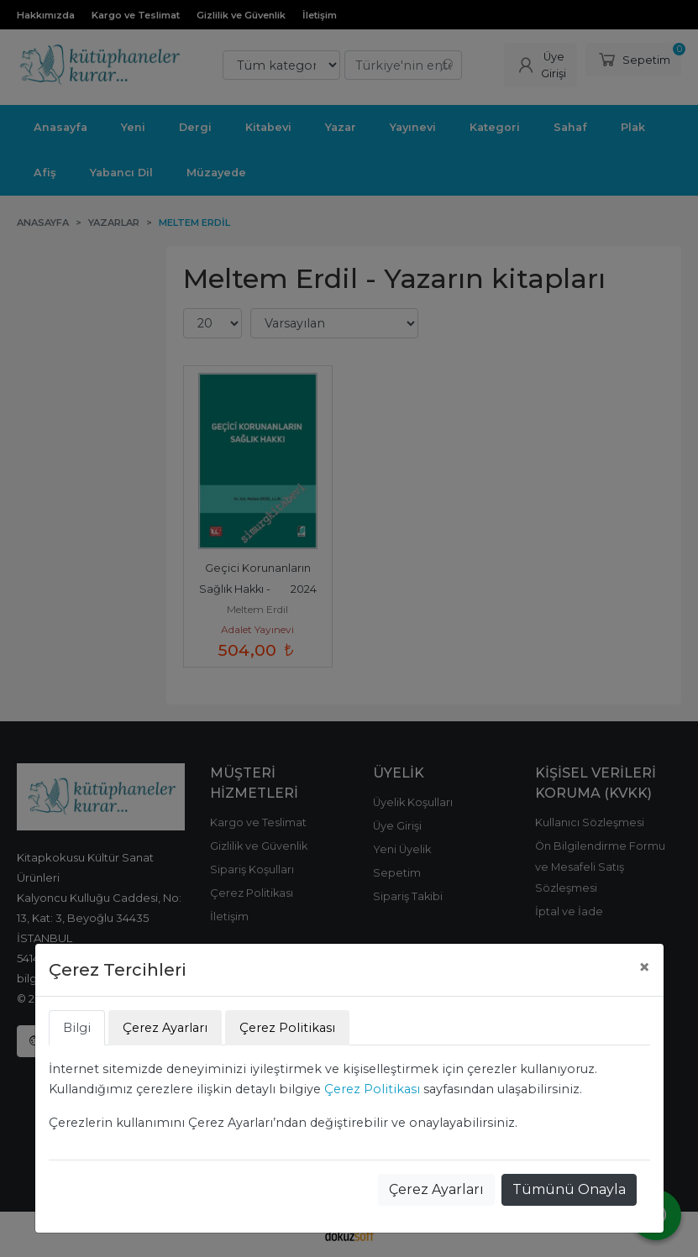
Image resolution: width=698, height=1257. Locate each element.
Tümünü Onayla (569, 1189)
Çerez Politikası (372, 1089)
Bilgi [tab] (77, 1027)
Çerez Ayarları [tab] (165, 1027)
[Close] (644, 967)
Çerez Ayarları (436, 1189)
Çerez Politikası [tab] (287, 1027)
